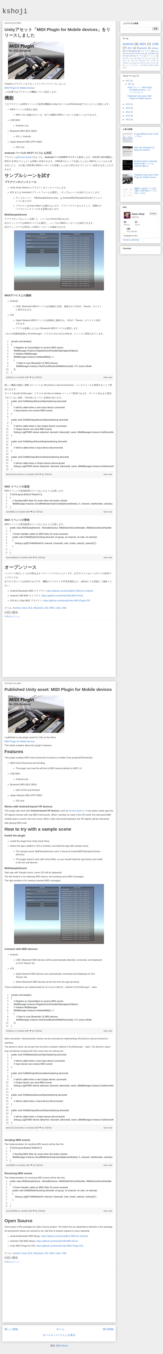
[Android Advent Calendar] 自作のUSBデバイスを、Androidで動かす (145, 163)
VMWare (126, 63)
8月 (130, 84)
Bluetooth (38, 608)
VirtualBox (152, 53)
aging (134, 63)
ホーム (60, 1329)
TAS (132, 60)
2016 (128, 104)
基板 (145, 65)
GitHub (38, 377)
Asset (24, 608)
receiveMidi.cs (13, 557)
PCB (135, 53)
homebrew (142, 63)
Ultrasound (142, 60)
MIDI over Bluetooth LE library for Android (144, 148)
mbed (131, 56)
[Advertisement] (26, 648)
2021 (128, 81)
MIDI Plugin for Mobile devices (19, 88)
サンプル (139, 56)
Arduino (155, 48)
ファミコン (151, 56)
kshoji (15, 11)
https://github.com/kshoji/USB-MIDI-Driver (62, 595)
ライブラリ (145, 51)
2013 (128, 116)
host (151, 63)
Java (146, 58)
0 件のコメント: (12, 616)
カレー (138, 65)
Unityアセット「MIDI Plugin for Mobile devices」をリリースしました (139, 89)
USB (64, 608)
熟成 (151, 65)
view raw (107, 377)
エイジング (129, 65)
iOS (46, 608)
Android (16, 608)
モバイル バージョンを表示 (59, 1335)
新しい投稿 (11, 1329)
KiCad (153, 58)
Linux (124, 60)
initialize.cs (11, 377)
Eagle (139, 58)
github (134, 51)
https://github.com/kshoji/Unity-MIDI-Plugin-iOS (66, 600)
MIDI (51, 608)
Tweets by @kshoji (131, 240)
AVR (124, 58)
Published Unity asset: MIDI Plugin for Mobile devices (58, 689)
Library (128, 53)
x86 (157, 63)
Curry (131, 58)
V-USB (152, 60)
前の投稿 (108, 1329)
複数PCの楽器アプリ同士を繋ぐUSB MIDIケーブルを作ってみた (145, 190)
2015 (128, 108)
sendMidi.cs (12, 512)
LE (126, 51)
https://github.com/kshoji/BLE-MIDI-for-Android (70, 591)
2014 (128, 112)
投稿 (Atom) (62, 1345)
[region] (59, 357)
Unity (58, 608)
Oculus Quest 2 (25, 157)
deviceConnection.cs (16, 474)
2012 (128, 119)
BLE (30, 608)
